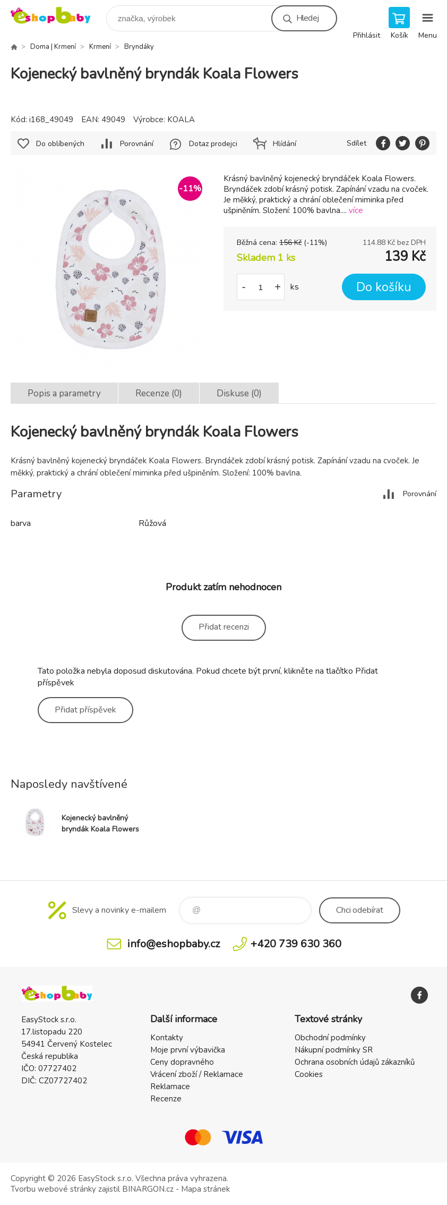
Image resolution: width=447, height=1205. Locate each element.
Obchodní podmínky (330, 1037)
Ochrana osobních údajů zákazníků (355, 1062)
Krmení (100, 47)
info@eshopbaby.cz (173, 944)
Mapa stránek (205, 1189)
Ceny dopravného (182, 1062)
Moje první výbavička (187, 1050)
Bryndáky (139, 47)
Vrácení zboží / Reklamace (196, 1074)
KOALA (181, 119)
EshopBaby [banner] (58, 15)
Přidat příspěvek (85, 710)
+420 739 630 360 (296, 944)
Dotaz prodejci (213, 144)
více (356, 210)
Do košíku (383, 287)
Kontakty (166, 1037)
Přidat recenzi (224, 627)
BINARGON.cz (148, 1189)
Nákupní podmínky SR (334, 1050)
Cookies (309, 1074)
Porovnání (136, 144)
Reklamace (170, 1086)
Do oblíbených (60, 144)
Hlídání (284, 144)
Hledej (307, 18)
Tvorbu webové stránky (53, 1189)
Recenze (166, 1098)
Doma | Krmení (53, 47)
